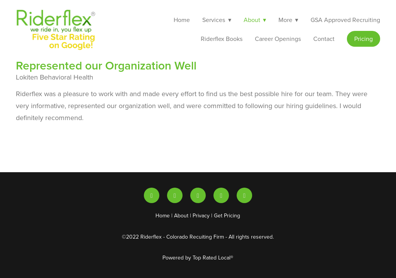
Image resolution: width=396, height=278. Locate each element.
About (181, 215)
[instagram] (221, 195)
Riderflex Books (221, 38)
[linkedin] (151, 195)
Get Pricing (227, 215)
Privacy (201, 215)
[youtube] (175, 195)
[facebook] (244, 195)
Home (182, 19)
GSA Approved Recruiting (345, 19)
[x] (198, 195)
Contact (324, 38)
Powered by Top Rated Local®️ (197, 257)
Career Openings (278, 38)
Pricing (363, 38)
